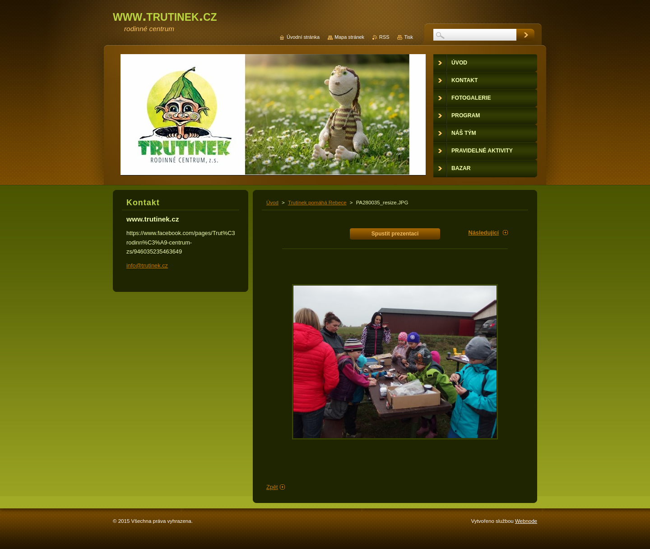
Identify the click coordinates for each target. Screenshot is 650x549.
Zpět (272, 487)
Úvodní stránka (303, 37)
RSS (384, 37)
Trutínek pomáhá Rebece (317, 202)
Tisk (408, 37)
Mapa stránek (349, 37)
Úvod (272, 202)
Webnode (526, 521)
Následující (483, 232)
